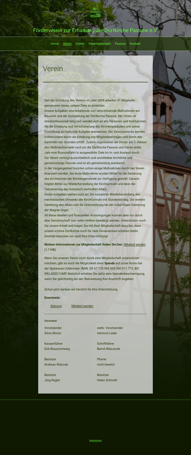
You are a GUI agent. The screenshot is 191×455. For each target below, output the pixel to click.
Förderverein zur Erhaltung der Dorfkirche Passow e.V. (95, 30)
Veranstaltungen (99, 43)
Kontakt (135, 43)
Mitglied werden (135, 244)
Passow (120, 43)
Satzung (56, 306)
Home (55, 43)
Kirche (80, 43)
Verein (67, 43)
